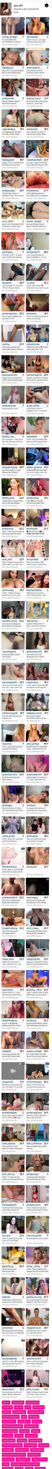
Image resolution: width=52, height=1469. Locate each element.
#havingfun (38, 1407)
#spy (28, 1407)
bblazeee (31, 313)
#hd (24, 1417)
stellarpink (32, 129)
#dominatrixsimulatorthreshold (25, 1464)
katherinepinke (34, 375)
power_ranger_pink (34, 221)
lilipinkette (32, 621)
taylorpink (7, 990)
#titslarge (7, 1407)
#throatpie (8, 1450)
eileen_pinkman (34, 467)
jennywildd (32, 559)
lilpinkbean (32, 37)
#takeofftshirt (9, 1421)
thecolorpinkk (34, 1235)
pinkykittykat (9, 405)
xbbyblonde (33, 344)
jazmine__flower (34, 990)
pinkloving (7, 528)
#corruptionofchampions (14, 1455)
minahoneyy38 (9, 713)
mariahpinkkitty (34, 160)
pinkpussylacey (34, 1112)
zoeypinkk (7, 1082)
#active (6, 1412)
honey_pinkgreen (9, 37)
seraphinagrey (9, 1020)
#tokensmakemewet (12, 1426)
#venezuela (18, 1402)
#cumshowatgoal (10, 1417)
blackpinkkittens (34, 590)
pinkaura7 (32, 867)
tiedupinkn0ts (9, 375)
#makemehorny (36, 1412)
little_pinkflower (34, 1143)
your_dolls (7, 221)
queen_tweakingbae (34, 1051)
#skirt (5, 1464)
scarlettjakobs (9, 1358)
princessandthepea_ (9, 682)
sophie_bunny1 (34, 1297)
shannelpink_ (34, 67)
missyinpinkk (33, 959)
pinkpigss (7, 805)
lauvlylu (6, 1235)
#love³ (6, 1402)
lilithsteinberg (9, 867)
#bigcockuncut (39, 1459)
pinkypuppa (8, 190)
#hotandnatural (10, 1431)
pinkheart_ (8, 252)
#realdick (44, 1445)
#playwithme (22, 1450)
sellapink (6, 283)
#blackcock (31, 1436)
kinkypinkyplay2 (9, 467)
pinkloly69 (32, 528)
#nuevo (35, 1431)
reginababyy (8, 129)
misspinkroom (34, 1328)
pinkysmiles (8, 98)
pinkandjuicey (9, 313)
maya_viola (8, 959)
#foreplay (34, 1417)
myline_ (6, 344)
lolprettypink (9, 651)
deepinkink (8, 1389)
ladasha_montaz (34, 713)
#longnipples (32, 1402)
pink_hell (7, 559)
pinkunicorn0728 (34, 651)
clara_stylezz (8, 1143)
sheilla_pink (8, 498)
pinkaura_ (32, 1020)
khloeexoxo (33, 190)
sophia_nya (8, 436)
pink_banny (8, 1174)
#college (22, 1440)
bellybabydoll (9, 1205)
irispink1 (6, 1297)
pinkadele (32, 436)
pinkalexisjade (9, 1112)
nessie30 (6, 1051)
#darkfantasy (19, 1412)
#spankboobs (31, 1426)
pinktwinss (32, 836)
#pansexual (8, 1459)
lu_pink (30, 283)
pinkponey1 (33, 1174)
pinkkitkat (7, 1328)
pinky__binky (33, 1266)
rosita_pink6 (8, 836)
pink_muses (33, 1389)
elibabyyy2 (7, 67)
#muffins (37, 1421)
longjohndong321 (9, 928)
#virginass (7, 1436)
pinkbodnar (33, 498)
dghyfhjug (7, 1266)
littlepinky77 (33, 252)
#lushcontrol (34, 1455)
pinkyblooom (33, 1205)
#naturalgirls (30, 1445)
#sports (18, 1407)
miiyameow (32, 682)
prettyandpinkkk (9, 897)
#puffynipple (8, 1440)
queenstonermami (9, 774)
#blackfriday (24, 1421)
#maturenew (35, 1440)
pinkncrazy (8, 590)
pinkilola (31, 805)
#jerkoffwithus (23, 1459)
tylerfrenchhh (34, 1358)
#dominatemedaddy (12, 1445)
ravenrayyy (32, 897)
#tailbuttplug (37, 1450)
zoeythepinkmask (34, 774)
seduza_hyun (34, 98)
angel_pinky (33, 405)
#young (19, 1436)
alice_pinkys (33, 744)
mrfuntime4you (34, 1082)
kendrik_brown (9, 621)
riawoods (6, 744)
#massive (24, 1431)
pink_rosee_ (33, 928)
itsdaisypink (8, 160)
